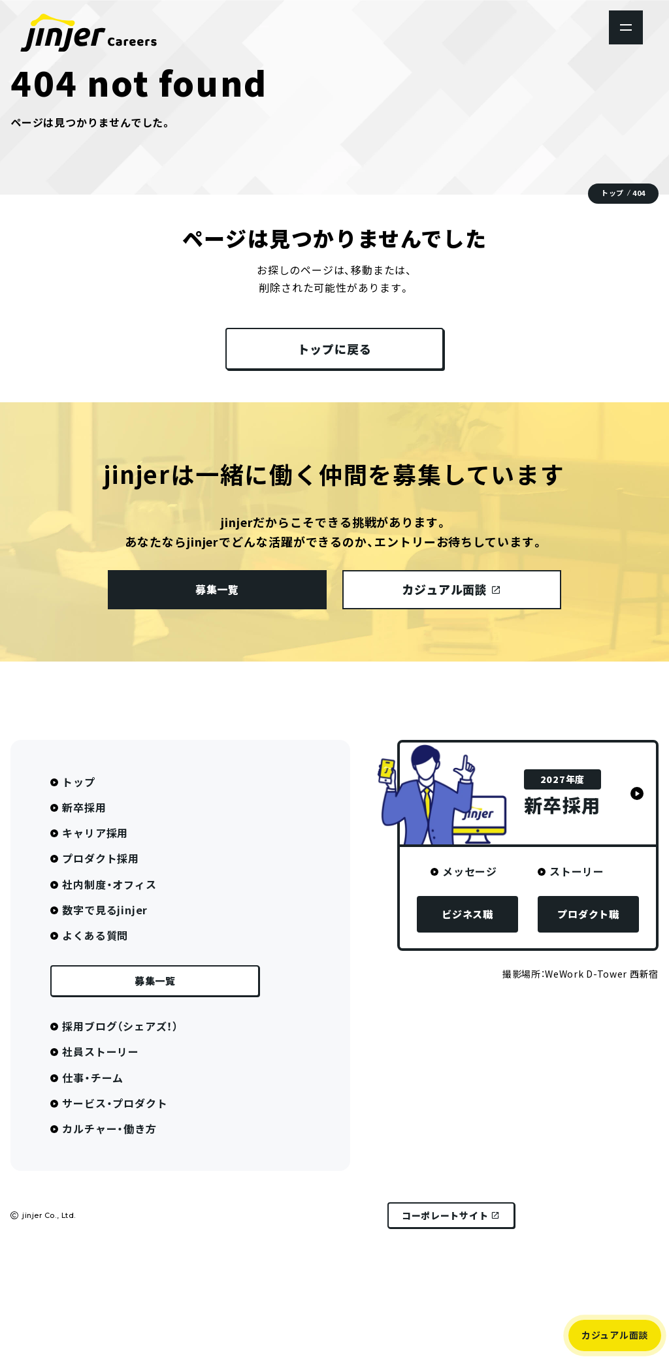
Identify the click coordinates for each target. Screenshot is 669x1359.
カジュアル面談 (614, 1334)
